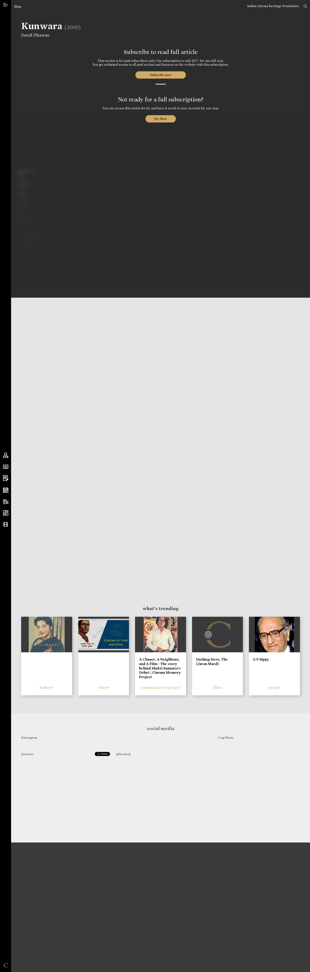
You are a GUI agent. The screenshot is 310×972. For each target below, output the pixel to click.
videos (103, 687)
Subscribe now (160, 75)
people (274, 687)
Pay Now (160, 119)
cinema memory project (160, 687)
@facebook (123, 754)
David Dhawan (33, 35)
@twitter (27, 754)
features (47, 687)
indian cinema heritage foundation (273, 6)
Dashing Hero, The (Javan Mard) (212, 661)
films (17, 6)
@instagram (29, 737)
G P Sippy (261, 659)
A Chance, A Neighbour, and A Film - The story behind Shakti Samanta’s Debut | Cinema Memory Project (160, 668)
